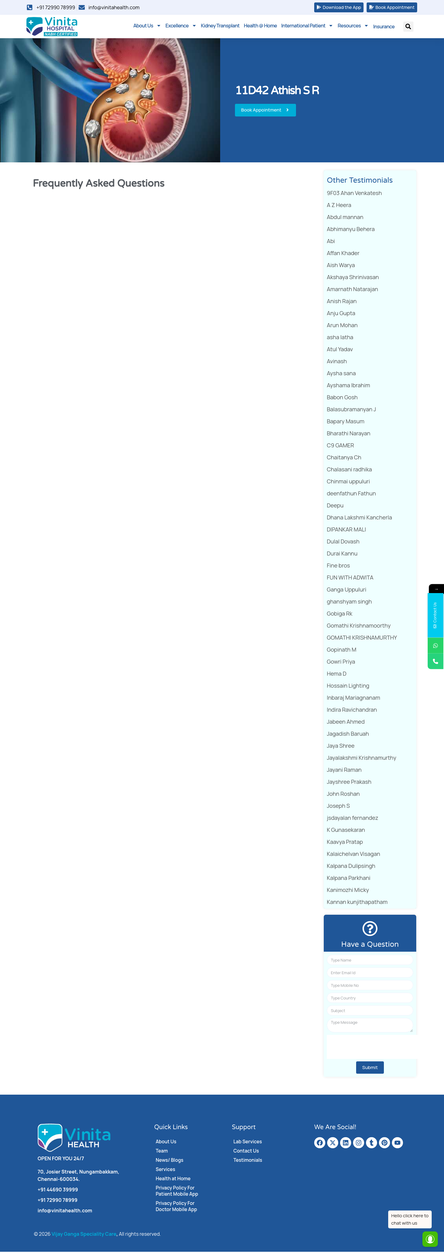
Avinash (337, 362)
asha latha (340, 338)
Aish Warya (341, 266)
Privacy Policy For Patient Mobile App (178, 1192)
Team (162, 1152)
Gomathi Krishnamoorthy (359, 626)
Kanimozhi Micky (348, 891)
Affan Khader (343, 254)
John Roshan (343, 795)
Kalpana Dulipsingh (351, 867)
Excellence (181, 27)
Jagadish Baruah (348, 734)
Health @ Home (260, 26)
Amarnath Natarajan (352, 290)
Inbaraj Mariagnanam (353, 698)
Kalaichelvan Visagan (353, 855)
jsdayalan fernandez (352, 819)
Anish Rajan (342, 302)
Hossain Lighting (348, 686)
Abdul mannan (345, 218)
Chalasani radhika (349, 470)
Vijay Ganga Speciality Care (83, 1235)
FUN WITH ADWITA (350, 578)
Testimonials (248, 1161)
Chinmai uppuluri (348, 482)
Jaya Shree (341, 747)
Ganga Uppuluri (346, 590)
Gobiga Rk (339, 614)
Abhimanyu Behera (351, 230)
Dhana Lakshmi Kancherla (359, 518)
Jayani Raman (344, 771)
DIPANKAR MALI (346, 530)
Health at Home (174, 1179)
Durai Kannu (342, 554)
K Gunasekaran (346, 831)
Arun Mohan (342, 326)
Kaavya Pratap (345, 843)
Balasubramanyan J (351, 410)
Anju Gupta (341, 314)
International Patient (307, 27)
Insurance (383, 27)
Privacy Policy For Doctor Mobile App (177, 1207)
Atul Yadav (340, 350)
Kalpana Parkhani (348, 879)
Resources (353, 27)
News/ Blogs (170, 1161)
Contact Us (246, 1152)
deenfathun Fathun (351, 494)
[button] (408, 28)
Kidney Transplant (220, 26)
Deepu (335, 506)
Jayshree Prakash (349, 783)
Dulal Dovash (343, 542)
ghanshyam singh (349, 602)
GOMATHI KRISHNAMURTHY (362, 638)
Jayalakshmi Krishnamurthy (361, 759)
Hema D (337, 674)
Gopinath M (341, 650)
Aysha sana (341, 374)
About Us (147, 27)
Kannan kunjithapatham (357, 903)
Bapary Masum (345, 422)
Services (166, 1170)
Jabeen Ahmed (346, 722)
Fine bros (338, 566)
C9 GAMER (340, 446)
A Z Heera (339, 206)
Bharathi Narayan (348, 434)
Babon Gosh (342, 398)
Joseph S (338, 807)
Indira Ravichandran (352, 710)
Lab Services (248, 1142)
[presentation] (374, 1048)
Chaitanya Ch (344, 458)
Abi (331, 242)
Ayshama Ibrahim (348, 386)
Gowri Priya (341, 662)
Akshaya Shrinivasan (353, 278)
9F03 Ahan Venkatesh (354, 194)
